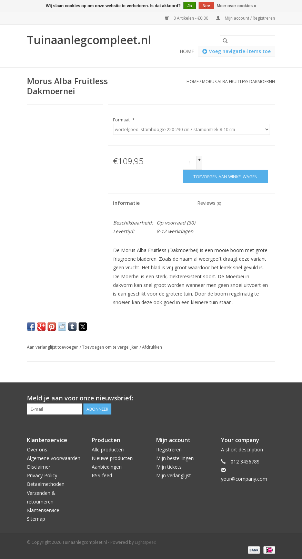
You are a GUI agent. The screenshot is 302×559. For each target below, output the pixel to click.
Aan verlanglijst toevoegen (53, 347)
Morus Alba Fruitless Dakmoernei (238, 81)
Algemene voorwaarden (53, 458)
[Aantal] (190, 163)
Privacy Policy (42, 475)
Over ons (37, 449)
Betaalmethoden (45, 484)
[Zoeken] (247, 40)
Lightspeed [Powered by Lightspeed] (146, 542)
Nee (206, 5)
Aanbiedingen (107, 466)
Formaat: (123, 120)
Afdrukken (152, 347)
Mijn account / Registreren (245, 18)
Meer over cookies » (236, 5)
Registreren (169, 449)
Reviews (209, 203)
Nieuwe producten (112, 458)
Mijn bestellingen (175, 458)
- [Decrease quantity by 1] (199, 166)
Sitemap (36, 519)
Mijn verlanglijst (173, 475)
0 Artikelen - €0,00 (187, 18)
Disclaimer (38, 466)
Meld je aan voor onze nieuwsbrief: (80, 398)
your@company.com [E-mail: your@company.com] (244, 479)
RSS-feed (102, 475)
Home (187, 51)
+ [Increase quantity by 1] (199, 159)
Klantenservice (43, 510)
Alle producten (108, 449)
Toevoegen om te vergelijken (111, 347)
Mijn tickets (169, 466)
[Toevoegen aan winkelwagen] (225, 176)
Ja (189, 5)
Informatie (126, 203)
